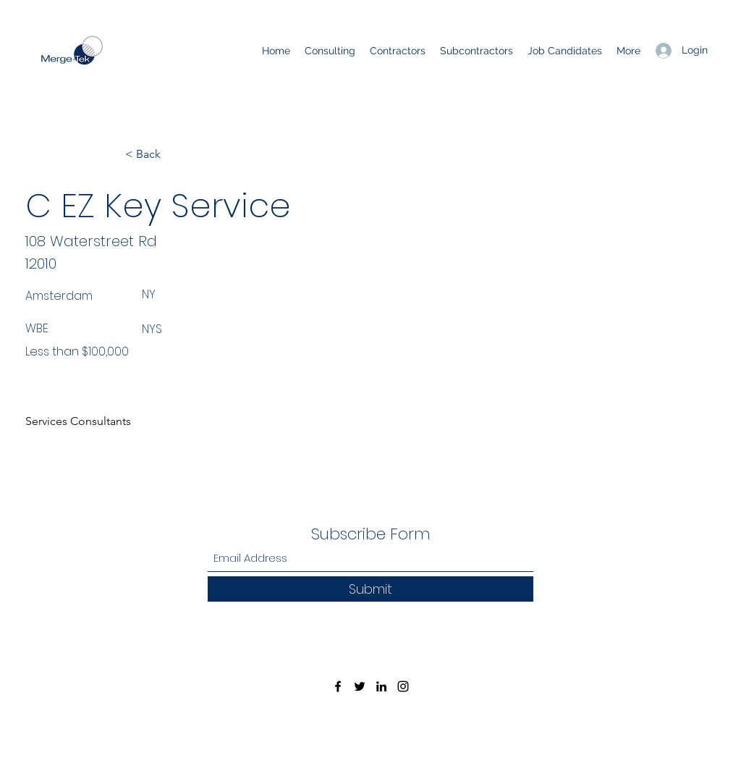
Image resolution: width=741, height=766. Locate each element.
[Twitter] (359, 686)
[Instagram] (403, 686)
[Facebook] (338, 686)
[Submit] (370, 589)
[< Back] (173, 154)
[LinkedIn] (381, 686)
